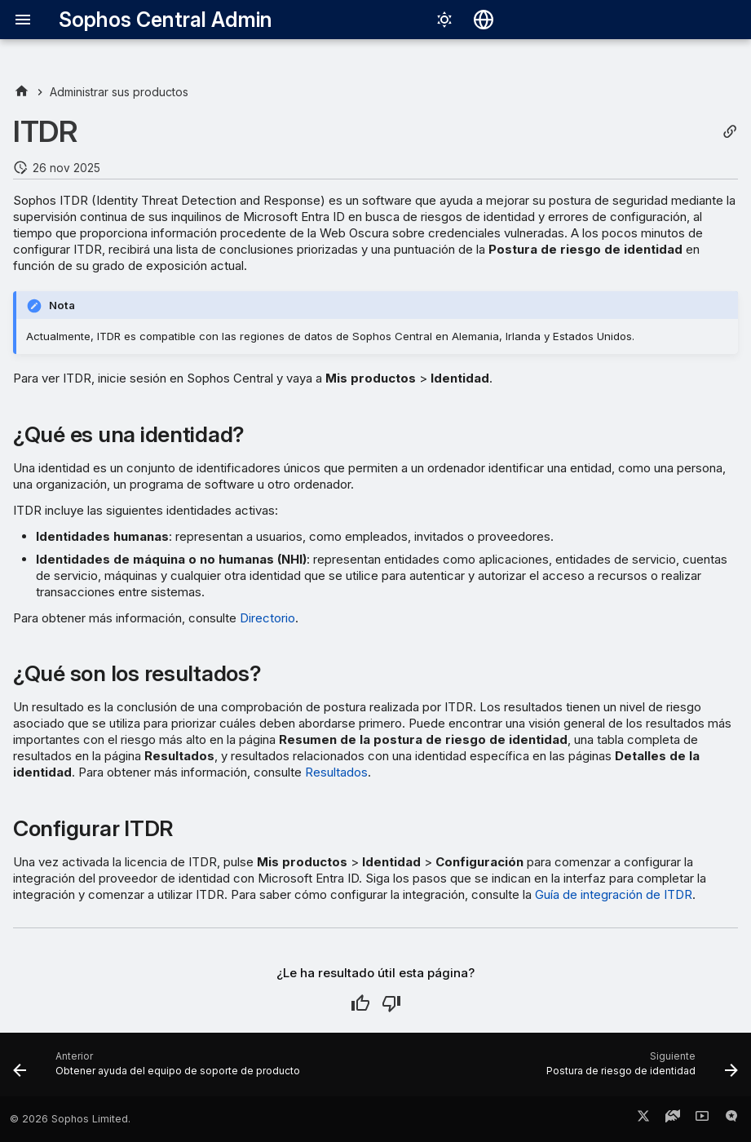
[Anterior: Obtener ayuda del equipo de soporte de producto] (159, 1069)
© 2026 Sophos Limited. (70, 1119)
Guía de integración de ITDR (613, 894)
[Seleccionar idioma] (483, 19)
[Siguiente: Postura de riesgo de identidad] (639, 1069)
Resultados (336, 772)
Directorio (267, 618)
